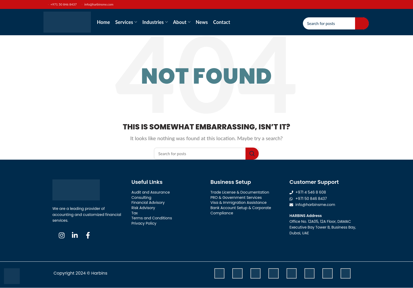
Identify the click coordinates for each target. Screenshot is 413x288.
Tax (134, 213)
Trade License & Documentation (239, 192)
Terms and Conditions (151, 218)
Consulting (141, 197)
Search (362, 23)
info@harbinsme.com (97, 4)
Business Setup (230, 182)
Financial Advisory (148, 202)
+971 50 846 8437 (59, 4)
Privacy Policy (143, 223)
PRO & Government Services (236, 197)
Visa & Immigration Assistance (238, 202)
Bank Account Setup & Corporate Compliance (240, 210)
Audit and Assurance (150, 192)
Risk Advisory (143, 207)
